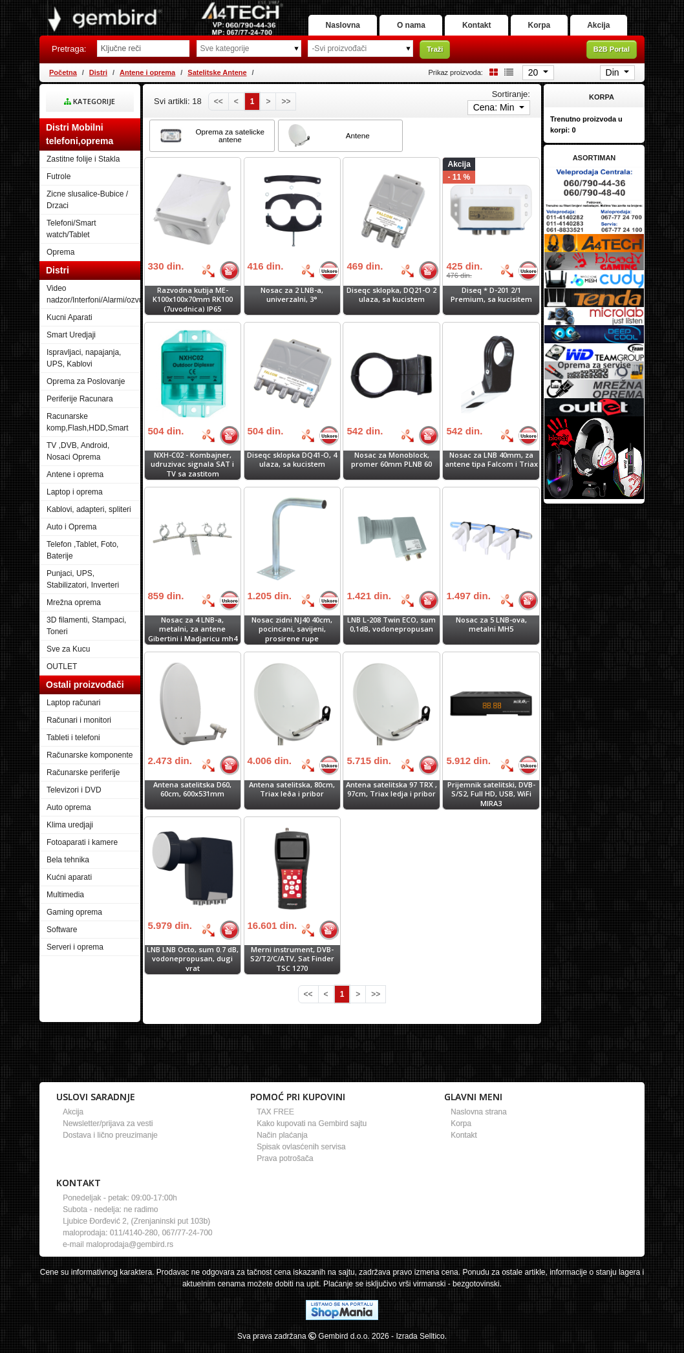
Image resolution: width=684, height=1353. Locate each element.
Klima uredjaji (70, 833)
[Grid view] (491, 80)
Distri (98, 81)
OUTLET (62, 674)
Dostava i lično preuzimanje (110, 1142)
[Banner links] (594, 192)
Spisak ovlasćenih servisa (301, 1154)
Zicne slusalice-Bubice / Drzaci (87, 208)
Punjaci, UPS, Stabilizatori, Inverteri (83, 587)
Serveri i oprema (75, 955)
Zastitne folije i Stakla (83, 167)
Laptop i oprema (75, 500)
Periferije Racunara (80, 407)
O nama (459, 10)
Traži (435, 57)
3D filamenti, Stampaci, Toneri (86, 634)
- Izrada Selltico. (419, 1343)
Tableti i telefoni (73, 746)
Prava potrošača (285, 1166)
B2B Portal (611, 57)
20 (534, 81)
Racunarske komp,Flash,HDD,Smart (88, 430)
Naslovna (386, 10)
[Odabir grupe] (249, 56)
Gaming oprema (74, 920)
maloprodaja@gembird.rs (129, 1252)
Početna (63, 81)
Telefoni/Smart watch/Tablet (71, 237)
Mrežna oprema (74, 610)
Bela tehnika (68, 868)
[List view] (506, 80)
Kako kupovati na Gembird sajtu (312, 1131)
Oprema (60, 260)
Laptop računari (73, 711)
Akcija (596, 33)
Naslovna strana (479, 1119)
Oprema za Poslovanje (86, 389)
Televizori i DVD (74, 798)
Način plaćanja (282, 1142)
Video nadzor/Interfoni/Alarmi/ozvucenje (93, 302)
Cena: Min (495, 116)
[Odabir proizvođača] (360, 56)
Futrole (58, 184)
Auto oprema (69, 815)
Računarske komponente (90, 763)
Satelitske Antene (216, 81)
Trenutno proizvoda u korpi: (586, 132)
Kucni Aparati (69, 325)
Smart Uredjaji (71, 343)
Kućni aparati (69, 885)
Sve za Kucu (68, 657)
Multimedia (65, 903)
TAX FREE (275, 1119)
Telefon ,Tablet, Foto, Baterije (82, 558)
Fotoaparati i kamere (82, 850)
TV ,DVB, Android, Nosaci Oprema (78, 459)
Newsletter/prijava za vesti (108, 1131)
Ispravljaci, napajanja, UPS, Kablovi (84, 366)
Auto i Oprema (71, 535)
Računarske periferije (83, 780)
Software (62, 938)
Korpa (596, 10)
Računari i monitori (79, 728)
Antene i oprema (147, 81)
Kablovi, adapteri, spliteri (89, 517)
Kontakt (529, 10)
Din (614, 81)
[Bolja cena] (208, 279)
